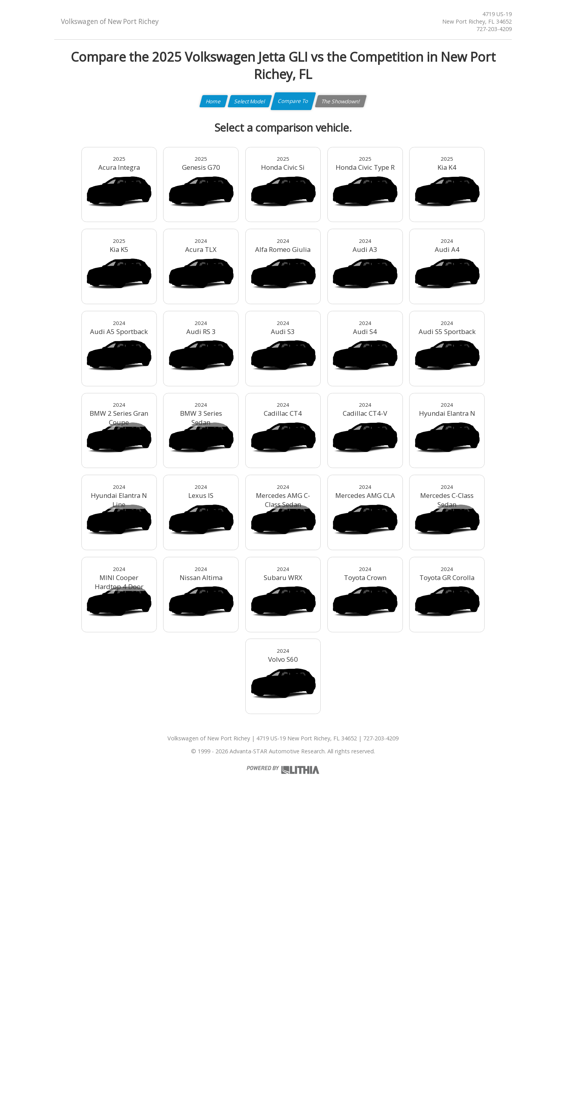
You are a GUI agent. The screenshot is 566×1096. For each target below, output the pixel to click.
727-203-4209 (494, 29)
